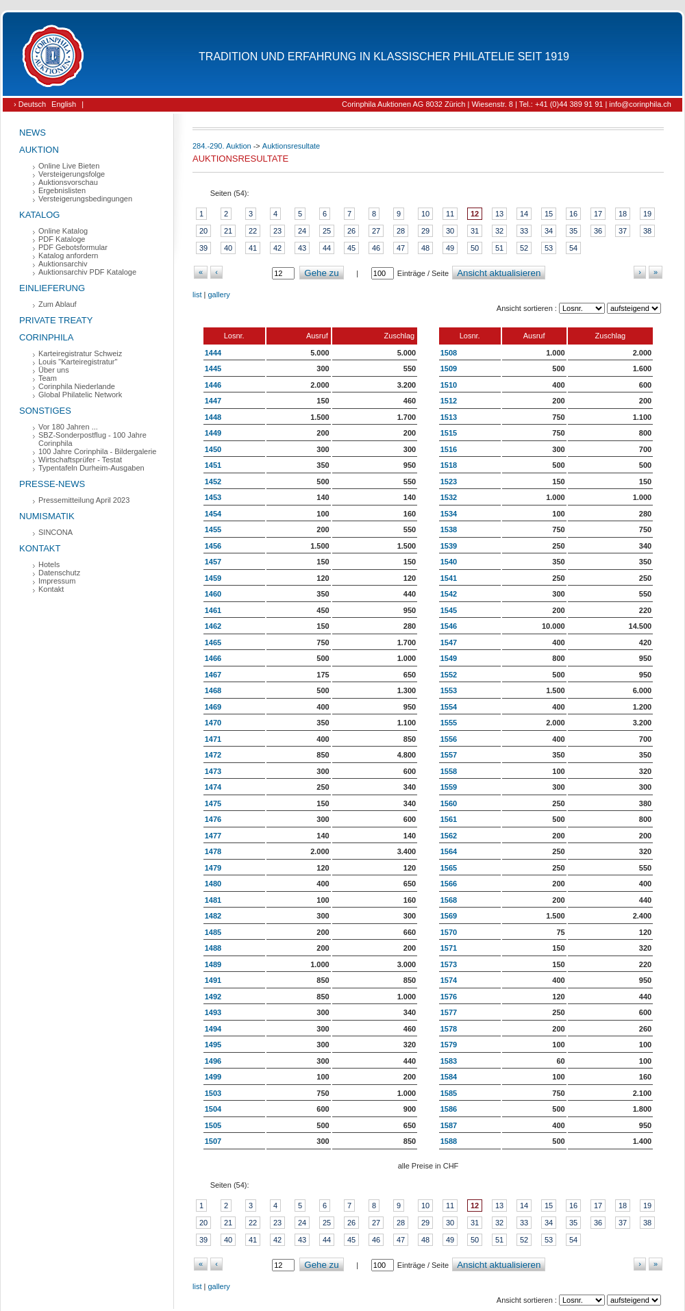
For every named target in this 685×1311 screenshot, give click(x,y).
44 (327, 248)
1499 (213, 1077)
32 (499, 231)
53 (549, 248)
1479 (213, 868)
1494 (213, 1029)
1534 (448, 514)
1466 (213, 658)
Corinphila (46, 337)
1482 (213, 916)
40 (228, 248)
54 (573, 248)
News (32, 132)
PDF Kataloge (61, 239)
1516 (448, 449)
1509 (448, 368)
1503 (213, 1093)
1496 (213, 1061)
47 (401, 248)
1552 (448, 675)
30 (450, 231)
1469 (213, 707)
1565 (448, 868)
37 (623, 231)
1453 (213, 497)
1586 (448, 1109)
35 (573, 231)
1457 (213, 562)
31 (475, 231)
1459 (213, 578)
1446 (213, 385)
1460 (213, 594)
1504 (213, 1109)
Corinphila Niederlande (76, 386)
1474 (213, 787)
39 (203, 248)
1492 (213, 996)
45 (351, 248)
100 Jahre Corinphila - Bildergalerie (97, 451)
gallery (218, 294)
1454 (213, 514)
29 (425, 231)
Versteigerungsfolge (71, 174)
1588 (448, 1141)
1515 (448, 433)
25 (327, 231)
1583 (448, 1061)
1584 (448, 1077)
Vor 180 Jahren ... (68, 427)
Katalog (39, 215)
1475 (213, 803)
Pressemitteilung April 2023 (83, 500)
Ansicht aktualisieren (498, 273)
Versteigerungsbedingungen (85, 199)
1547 (448, 642)
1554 (448, 707)
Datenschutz (59, 573)
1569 (448, 916)
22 (253, 231)
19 (647, 214)
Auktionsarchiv (63, 264)
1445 (213, 368)
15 (549, 214)
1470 (213, 723)
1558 (448, 771)
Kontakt (39, 548)
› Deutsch (30, 104)
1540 (448, 562)
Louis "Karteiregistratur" (77, 362)
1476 (213, 819)
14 (524, 214)
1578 (448, 1029)
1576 (448, 996)
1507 (213, 1141)
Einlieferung (52, 288)
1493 (213, 1012)
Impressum (56, 581)
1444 (213, 353)
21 (228, 231)
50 (475, 248)
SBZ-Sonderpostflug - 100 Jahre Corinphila (92, 439)
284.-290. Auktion (221, 146)
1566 (448, 883)
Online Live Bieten (68, 166)
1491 (213, 980)
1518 (448, 465)
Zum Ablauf (57, 304)
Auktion (39, 150)
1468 (213, 690)
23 (277, 231)
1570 (448, 932)
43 (302, 248)
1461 (213, 610)
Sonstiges (45, 410)
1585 (448, 1093)
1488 (213, 948)
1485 (213, 932)
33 (524, 231)
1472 (213, 755)
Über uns (53, 370)
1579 (448, 1044)
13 (499, 214)
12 (475, 214)
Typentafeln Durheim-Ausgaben (91, 468)
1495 (213, 1044)
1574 (448, 980)
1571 (448, 948)
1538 (448, 529)
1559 (448, 787)
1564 (448, 851)
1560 (448, 803)
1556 (448, 739)
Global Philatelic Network (80, 394)
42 (277, 248)
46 (376, 248)
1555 (448, 723)
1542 (448, 594)
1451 (213, 465)
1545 (448, 610)
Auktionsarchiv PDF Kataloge (87, 272)
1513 (448, 417)
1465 (213, 642)
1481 (213, 900)
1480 (213, 883)
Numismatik (47, 516)
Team (47, 378)
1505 (213, 1125)
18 (623, 214)
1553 (448, 690)
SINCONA (55, 532)
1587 (448, 1125)
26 (351, 231)
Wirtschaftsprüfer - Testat (80, 459)
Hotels (49, 564)
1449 (213, 433)
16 (573, 214)
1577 (448, 1012)
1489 (213, 964)
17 (598, 214)
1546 (448, 626)
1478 (213, 851)
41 (253, 248)
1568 (448, 900)
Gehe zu (321, 273)
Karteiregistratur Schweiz (80, 353)
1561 (448, 819)
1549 (448, 658)
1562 (448, 836)
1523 (448, 481)
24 (302, 231)
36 (598, 231)
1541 (448, 578)
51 (499, 248)
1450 (213, 449)
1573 (448, 964)
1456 (213, 546)
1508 (448, 353)
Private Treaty (55, 320)
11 (450, 214)
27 (376, 231)
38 (647, 231)
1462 (213, 626)
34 (549, 231)
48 (425, 248)
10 (425, 214)
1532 (448, 497)
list (196, 294)
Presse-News (52, 484)
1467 (213, 675)
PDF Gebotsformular (73, 247)
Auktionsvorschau (68, 182)
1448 (213, 417)
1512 (448, 401)
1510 (448, 385)
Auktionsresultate (291, 146)
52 (524, 248)
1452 (213, 481)
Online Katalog (63, 231)
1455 (213, 529)
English (63, 104)
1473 (213, 771)
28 (401, 231)
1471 (213, 739)
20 (203, 231)
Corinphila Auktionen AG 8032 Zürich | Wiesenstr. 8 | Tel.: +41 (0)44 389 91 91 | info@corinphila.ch (506, 104)
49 (450, 248)
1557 (448, 755)
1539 (448, 546)
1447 (213, 401)
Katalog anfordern (68, 255)
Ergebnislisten (62, 190)
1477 (213, 836)
